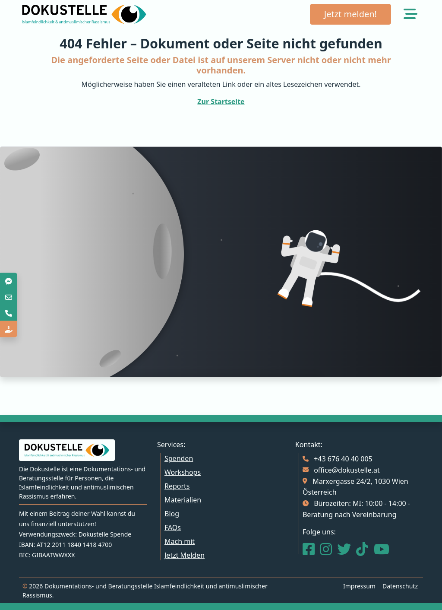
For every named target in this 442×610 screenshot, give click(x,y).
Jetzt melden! (350, 14)
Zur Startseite (220, 101)
